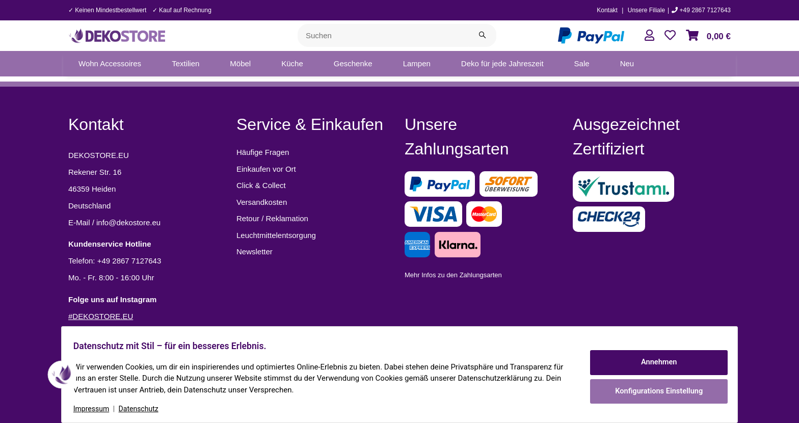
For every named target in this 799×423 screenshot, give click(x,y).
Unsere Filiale (646, 10)
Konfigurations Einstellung (654, 390)
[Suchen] (383, 35)
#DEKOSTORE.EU (100, 316)
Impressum (96, 409)
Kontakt (607, 10)
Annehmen (654, 363)
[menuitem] (109, 63)
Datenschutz (143, 409)
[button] (649, 35)
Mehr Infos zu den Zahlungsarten (453, 275)
